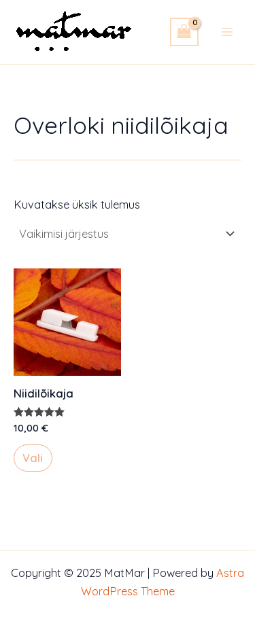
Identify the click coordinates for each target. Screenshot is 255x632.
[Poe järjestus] (126, 234)
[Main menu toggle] (226, 31)
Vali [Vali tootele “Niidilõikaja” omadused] (32, 458)
